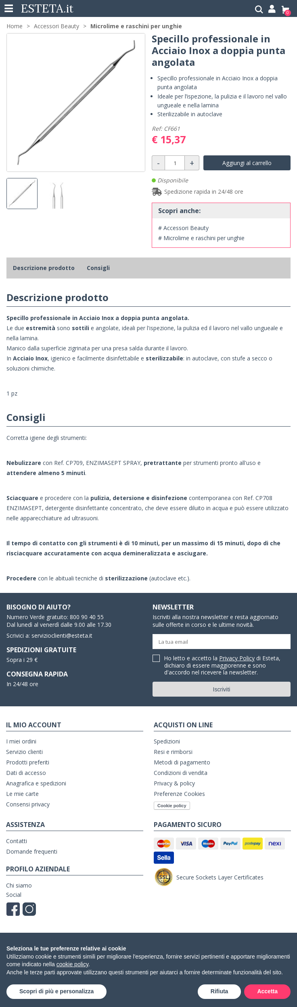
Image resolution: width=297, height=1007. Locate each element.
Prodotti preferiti (27, 762)
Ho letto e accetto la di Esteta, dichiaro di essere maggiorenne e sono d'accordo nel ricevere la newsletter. (222, 665)
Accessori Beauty (56, 26)
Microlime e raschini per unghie (136, 26)
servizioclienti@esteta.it (61, 635)
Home (14, 26)
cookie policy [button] (72, 964)
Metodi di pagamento (182, 762)
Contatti (16, 841)
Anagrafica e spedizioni (36, 783)
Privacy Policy (237, 658)
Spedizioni (167, 741)
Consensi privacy (28, 804)
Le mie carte (22, 794)
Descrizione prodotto (44, 268)
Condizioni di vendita (180, 773)
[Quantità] (175, 162)
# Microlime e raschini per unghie (201, 238)
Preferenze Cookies (179, 794)
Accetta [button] (267, 991)
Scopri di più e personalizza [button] (56, 991)
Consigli (98, 268)
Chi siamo (19, 885)
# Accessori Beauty (183, 228)
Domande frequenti (31, 851)
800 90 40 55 (87, 617)
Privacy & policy (174, 783)
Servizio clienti (24, 752)
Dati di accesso (26, 773)
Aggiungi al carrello (247, 163)
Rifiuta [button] (219, 991)
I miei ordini (21, 741)
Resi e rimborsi (173, 752)
